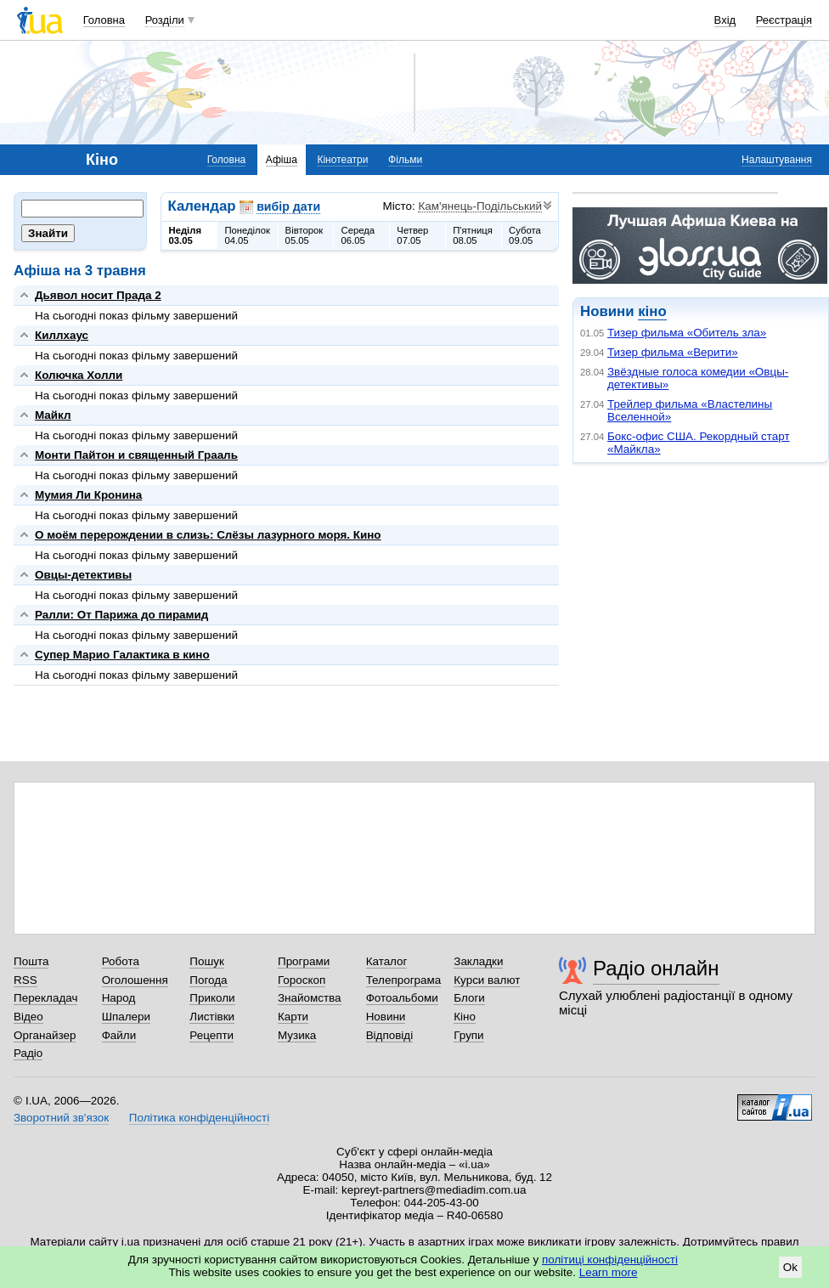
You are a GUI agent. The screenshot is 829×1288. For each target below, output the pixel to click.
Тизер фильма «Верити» (672, 352)
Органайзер (45, 1035)
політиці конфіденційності (610, 1259)
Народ (119, 997)
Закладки (478, 961)
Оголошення (135, 980)
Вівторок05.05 (304, 235)
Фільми (405, 160)
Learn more (608, 1272)
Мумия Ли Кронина (88, 495)
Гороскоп (301, 980)
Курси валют (487, 980)
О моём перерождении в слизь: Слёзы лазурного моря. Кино (208, 534)
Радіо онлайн (656, 968)
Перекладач (45, 997)
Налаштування (777, 160)
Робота (120, 961)
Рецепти (211, 1035)
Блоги (469, 997)
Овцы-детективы (83, 574)
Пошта (31, 961)
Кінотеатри (342, 160)
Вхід (725, 20)
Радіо (28, 1053)
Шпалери (126, 1016)
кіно (652, 311)
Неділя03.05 (185, 235)
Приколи (211, 997)
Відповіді (390, 1035)
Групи (468, 1035)
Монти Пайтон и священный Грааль (136, 455)
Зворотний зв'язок (61, 1117)
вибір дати (288, 206)
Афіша (281, 160)
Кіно (465, 1016)
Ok (790, 1267)
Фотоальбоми (402, 997)
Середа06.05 (358, 235)
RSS (25, 980)
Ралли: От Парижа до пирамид (121, 614)
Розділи (164, 20)
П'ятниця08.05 (473, 235)
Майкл (53, 415)
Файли (119, 1035)
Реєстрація (784, 20)
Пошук (206, 961)
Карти (293, 1016)
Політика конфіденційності (199, 1117)
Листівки (211, 1016)
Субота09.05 (525, 235)
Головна (104, 20)
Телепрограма (404, 980)
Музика (297, 1035)
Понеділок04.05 (247, 235)
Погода (208, 980)
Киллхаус (61, 335)
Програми (304, 961)
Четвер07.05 (412, 235)
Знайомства (309, 997)
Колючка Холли (78, 375)
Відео (28, 1016)
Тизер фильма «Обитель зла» (686, 332)
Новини (386, 1016)
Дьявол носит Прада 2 (98, 295)
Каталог (387, 961)
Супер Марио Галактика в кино (122, 654)
